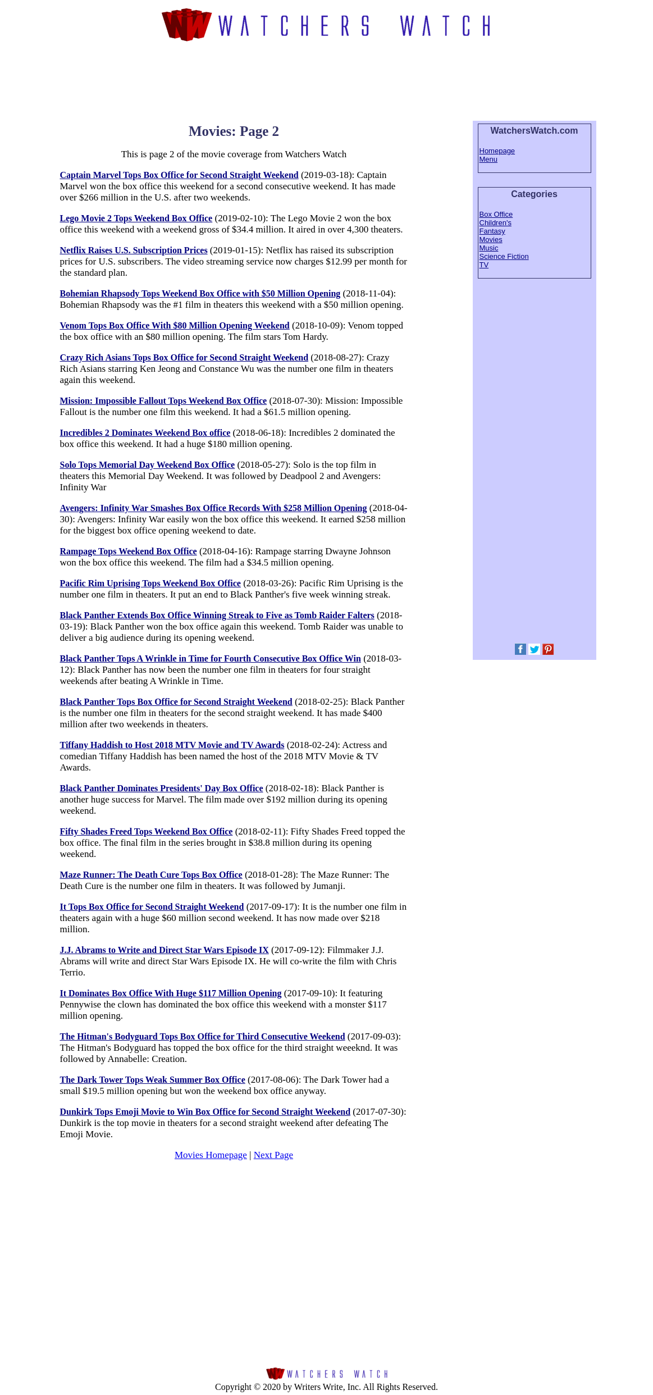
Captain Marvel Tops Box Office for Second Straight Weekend (179, 175)
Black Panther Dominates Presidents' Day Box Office (161, 788)
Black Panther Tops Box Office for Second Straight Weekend (176, 701)
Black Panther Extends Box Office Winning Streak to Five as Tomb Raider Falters (217, 615)
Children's (496, 222)
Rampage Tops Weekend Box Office (128, 551)
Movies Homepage (211, 1155)
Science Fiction (504, 256)
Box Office (496, 214)
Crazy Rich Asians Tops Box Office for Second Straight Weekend (184, 357)
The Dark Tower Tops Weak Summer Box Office (152, 1079)
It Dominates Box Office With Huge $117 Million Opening (171, 993)
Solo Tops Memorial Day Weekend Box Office (147, 464)
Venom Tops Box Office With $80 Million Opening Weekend (175, 325)
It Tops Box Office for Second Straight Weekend (152, 906)
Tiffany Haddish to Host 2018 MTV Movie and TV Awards (172, 745)
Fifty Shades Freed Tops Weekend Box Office (146, 831)
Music (489, 248)
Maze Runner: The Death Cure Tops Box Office (151, 874)
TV (484, 265)
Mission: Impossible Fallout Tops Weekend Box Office (163, 400)
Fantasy (492, 231)
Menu (489, 159)
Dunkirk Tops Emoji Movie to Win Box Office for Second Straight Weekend (205, 1111)
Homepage (497, 151)
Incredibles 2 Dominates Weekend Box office (145, 432)
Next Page (273, 1155)
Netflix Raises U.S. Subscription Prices (134, 250)
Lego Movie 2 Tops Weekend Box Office (136, 218)
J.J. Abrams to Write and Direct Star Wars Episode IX (164, 950)
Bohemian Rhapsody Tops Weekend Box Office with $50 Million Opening (200, 293)
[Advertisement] (326, 79)
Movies (491, 239)
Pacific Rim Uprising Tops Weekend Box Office (150, 583)
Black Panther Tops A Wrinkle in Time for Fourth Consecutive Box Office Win (210, 658)
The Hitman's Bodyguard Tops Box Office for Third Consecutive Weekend (202, 1036)
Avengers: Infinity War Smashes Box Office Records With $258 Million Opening (213, 508)
